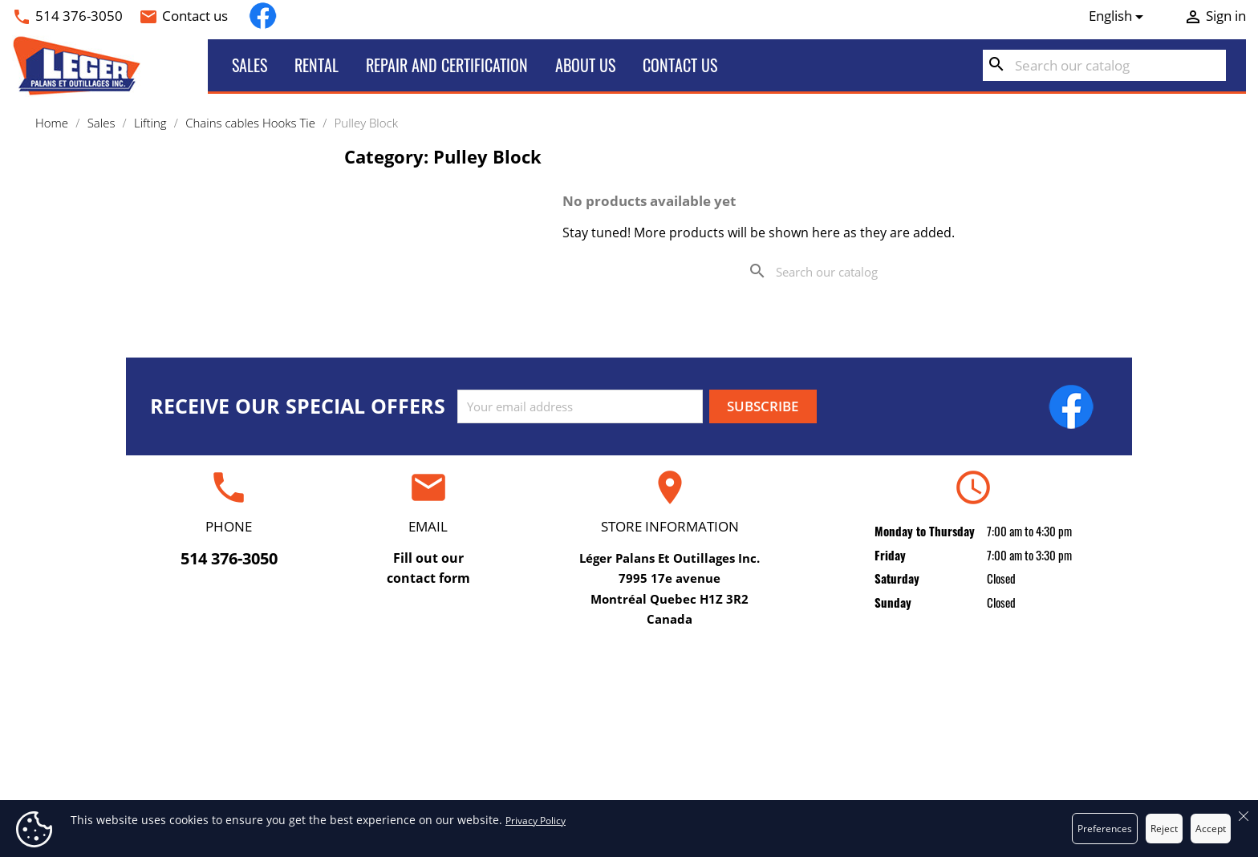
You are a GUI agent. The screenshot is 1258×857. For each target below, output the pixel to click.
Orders (964, 725)
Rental (316, 65)
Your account (964, 669)
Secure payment (628, 774)
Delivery (628, 701)
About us (585, 65)
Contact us (195, 15)
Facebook (263, 16)
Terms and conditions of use (628, 725)
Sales (249, 65)
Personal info (964, 701)
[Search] (1104, 66)
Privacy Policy (535, 820)
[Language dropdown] (1119, 16)
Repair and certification (447, 65)
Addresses (964, 774)
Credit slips (964, 750)
